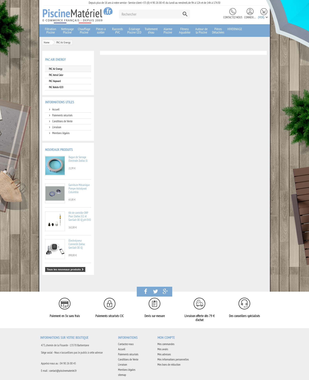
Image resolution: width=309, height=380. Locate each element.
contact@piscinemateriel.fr (63, 371)
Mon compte (166, 337)
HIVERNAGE (234, 29)
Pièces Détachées (218, 31)
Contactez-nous (232, 17)
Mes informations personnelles (173, 359)
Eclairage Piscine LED (134, 31)
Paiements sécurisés (62, 115)
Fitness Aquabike (184, 31)
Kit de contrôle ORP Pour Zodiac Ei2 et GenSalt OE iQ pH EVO (80, 216)
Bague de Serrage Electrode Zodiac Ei (78, 158)
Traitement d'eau (151, 31)
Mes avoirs (162, 349)
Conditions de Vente (62, 121)
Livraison (56, 127)
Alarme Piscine (168, 31)
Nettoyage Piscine (67, 31)
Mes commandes (165, 344)
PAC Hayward (55, 81)
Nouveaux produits (59, 149)
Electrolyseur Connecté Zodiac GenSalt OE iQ (77, 244)
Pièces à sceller (101, 31)
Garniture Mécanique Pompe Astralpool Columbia (79, 188)
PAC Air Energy (55, 68)
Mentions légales (61, 133)
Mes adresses (164, 354)
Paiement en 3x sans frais (65, 316)
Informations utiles (59, 102)
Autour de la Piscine (201, 31)
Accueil (56, 109)
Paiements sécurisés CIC (109, 316)
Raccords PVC (117, 31)
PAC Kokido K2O (56, 87)
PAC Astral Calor (56, 75)
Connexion (250, 17)
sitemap (122, 375)
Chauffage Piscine (84, 31)
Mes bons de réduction (169, 364)
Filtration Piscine (50, 31)
